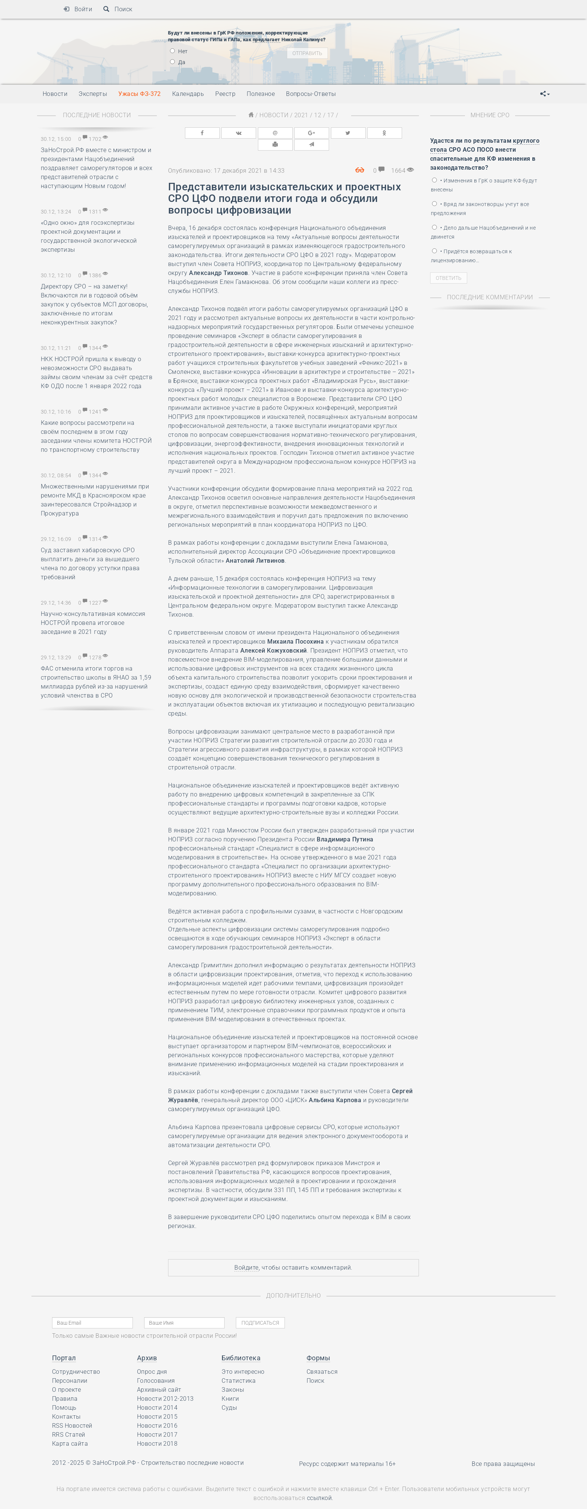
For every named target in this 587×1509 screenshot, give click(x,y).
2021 (301, 115)
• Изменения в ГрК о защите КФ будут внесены (484, 185)
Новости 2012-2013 (165, 1385)
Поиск (117, 9)
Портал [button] (64, 1345)
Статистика (239, 1367)
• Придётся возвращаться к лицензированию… (471, 255)
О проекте (66, 1376)
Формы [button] (318, 1345)
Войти (77, 9)
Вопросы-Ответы (311, 93)
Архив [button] (147, 1345)
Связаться (322, 1358)
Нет (179, 51)
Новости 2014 (157, 1394)
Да (177, 62)
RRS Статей (68, 1421)
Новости (273, 115)
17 (330, 115)
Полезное (261, 93)
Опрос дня (152, 1358)
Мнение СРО (490, 115)
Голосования (156, 1367)
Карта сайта (70, 1430)
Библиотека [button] (241, 1345)
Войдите (246, 1254)
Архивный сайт (159, 1376)
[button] (545, 94)
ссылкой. (320, 1485)
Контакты (66, 1403)
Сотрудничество (76, 1358)
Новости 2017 (157, 1421)
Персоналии (70, 1367)
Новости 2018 (157, 1430)
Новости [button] (55, 93)
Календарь (188, 93)
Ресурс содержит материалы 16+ (347, 1450)
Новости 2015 (157, 1403)
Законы (233, 1376)
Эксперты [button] (93, 93)
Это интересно (243, 1358)
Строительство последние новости (192, 1449)
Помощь (64, 1394)
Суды (229, 1394)
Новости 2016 (157, 1412)
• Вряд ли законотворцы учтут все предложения (480, 208)
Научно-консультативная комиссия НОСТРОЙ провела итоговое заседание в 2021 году (93, 622)
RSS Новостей (72, 1412)
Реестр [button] (225, 93)
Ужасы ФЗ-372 (139, 93)
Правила (64, 1385)
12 (317, 115)
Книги (230, 1385)
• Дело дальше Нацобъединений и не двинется (483, 232)
